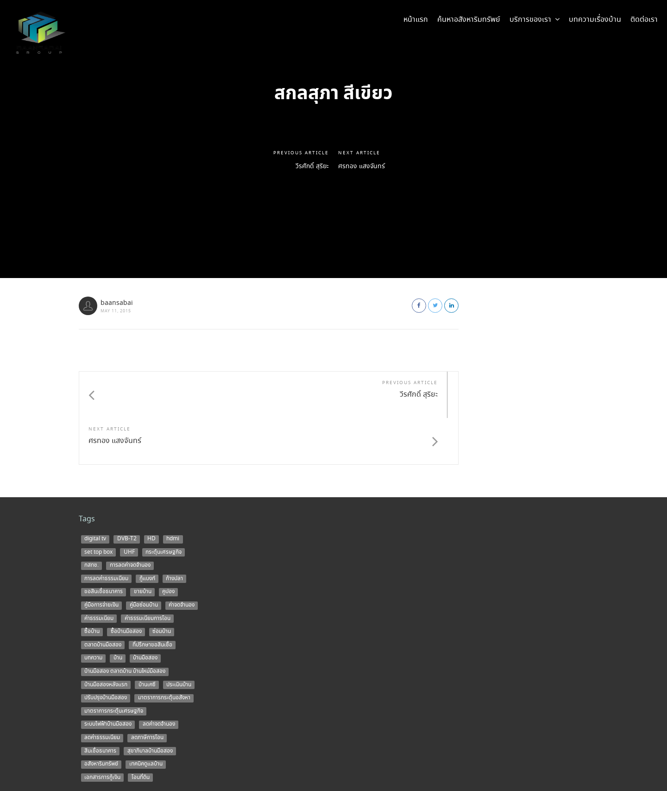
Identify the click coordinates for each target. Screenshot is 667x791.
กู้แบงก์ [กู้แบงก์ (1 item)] (147, 532)
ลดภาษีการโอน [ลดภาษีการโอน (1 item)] (147, 691)
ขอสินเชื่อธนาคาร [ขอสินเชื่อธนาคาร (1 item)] (103, 545)
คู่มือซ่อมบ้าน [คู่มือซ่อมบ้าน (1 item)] (144, 559)
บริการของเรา (535, 19)
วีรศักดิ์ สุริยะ (309, 166)
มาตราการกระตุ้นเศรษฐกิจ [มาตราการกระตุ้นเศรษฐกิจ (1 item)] (113, 664)
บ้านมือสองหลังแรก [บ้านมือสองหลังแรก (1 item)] (105, 638)
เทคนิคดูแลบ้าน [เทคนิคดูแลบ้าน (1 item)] (146, 717)
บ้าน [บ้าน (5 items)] (117, 611)
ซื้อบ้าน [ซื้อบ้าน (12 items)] (92, 585)
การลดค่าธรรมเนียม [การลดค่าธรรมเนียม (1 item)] (106, 532)
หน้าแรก (415, 19)
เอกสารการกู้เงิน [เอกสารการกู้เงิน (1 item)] (102, 730)
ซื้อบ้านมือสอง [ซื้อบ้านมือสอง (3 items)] (126, 585)
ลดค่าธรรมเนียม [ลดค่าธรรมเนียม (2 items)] (102, 691)
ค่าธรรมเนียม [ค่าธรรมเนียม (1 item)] (98, 572)
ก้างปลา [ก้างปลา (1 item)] (174, 532)
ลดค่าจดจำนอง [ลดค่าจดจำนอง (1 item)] (159, 678)
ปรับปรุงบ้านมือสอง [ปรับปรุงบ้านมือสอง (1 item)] (105, 651)
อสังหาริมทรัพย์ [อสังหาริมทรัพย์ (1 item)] (101, 717)
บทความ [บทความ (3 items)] (93, 611)
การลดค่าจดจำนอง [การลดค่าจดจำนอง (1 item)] (130, 519)
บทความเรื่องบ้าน (595, 19)
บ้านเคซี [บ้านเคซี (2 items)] (147, 638)
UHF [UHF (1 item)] (129, 505)
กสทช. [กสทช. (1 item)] (91, 519)
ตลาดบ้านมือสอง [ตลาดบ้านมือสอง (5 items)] (102, 598)
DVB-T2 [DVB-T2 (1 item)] (127, 492)
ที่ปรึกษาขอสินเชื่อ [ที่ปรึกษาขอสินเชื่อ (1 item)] (152, 598)
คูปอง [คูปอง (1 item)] (168, 545)
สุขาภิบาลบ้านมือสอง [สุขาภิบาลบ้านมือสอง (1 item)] (150, 704)
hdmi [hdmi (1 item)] (172, 492)
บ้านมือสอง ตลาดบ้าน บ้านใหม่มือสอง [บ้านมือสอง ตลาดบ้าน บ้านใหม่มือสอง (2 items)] (124, 625)
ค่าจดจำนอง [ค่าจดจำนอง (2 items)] (182, 559)
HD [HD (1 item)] (151, 492)
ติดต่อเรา (644, 19)
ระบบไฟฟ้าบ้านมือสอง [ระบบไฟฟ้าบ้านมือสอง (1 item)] (108, 678)
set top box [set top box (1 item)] (98, 505)
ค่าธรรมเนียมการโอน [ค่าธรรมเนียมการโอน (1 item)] (147, 572)
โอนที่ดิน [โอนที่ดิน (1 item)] (141, 730)
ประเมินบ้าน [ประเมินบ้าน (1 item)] (178, 638)
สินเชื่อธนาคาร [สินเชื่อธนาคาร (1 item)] (100, 704)
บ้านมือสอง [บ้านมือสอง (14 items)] (145, 611)
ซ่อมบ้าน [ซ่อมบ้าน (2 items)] (161, 585)
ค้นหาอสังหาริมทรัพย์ (468, 19)
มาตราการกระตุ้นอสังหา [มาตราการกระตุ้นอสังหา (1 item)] (164, 651)
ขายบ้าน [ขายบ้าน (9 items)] (142, 545)
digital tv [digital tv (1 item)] (95, 492)
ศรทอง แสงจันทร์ (365, 166)
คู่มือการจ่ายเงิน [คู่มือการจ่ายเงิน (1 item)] (101, 559)
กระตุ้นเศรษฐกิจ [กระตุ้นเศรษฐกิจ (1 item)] (163, 505)
